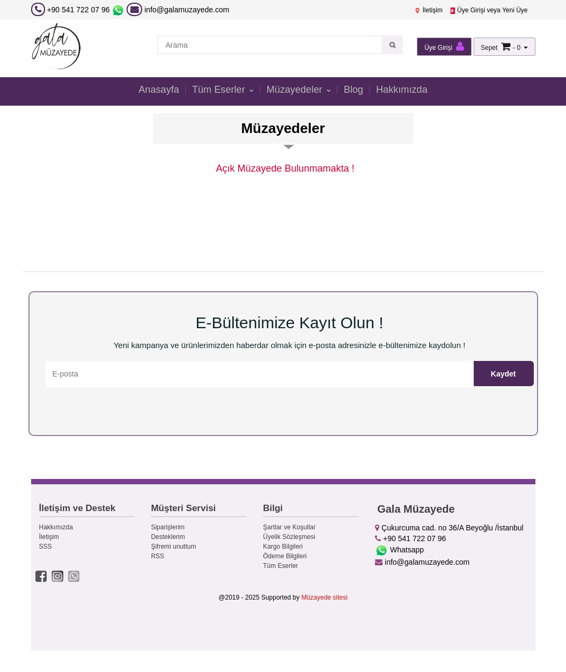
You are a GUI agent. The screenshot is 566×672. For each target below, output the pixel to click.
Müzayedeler (296, 90)
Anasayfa (154, 90)
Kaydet (503, 374)
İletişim (428, 10)
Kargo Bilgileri (283, 546)
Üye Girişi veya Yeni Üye (488, 10)
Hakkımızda (405, 90)
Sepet (489, 47)
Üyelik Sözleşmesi (289, 537)
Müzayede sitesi (325, 597)
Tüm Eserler (218, 90)
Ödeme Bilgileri (284, 556)
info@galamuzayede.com (178, 9)
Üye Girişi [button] (444, 46)
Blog (356, 90)
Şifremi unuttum (173, 546)
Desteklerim (168, 537)
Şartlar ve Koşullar (289, 527)
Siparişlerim (168, 527)
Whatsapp (399, 549)
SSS (45, 546)
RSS (157, 556)
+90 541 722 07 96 (78, 9)
